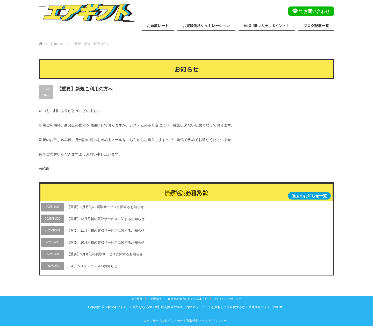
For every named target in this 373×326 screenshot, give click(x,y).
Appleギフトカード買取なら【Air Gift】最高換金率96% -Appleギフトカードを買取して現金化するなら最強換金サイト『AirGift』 (195, 307)
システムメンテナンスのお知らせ (92, 266)
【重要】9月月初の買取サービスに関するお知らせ (105, 254)
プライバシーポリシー (227, 298)
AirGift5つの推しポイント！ (267, 26)
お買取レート (158, 26)
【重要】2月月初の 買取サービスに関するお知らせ (105, 207)
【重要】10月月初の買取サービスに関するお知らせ (106, 242)
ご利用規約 (155, 298)
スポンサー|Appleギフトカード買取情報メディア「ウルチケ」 (186, 321)
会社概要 (137, 298)
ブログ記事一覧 (316, 26)
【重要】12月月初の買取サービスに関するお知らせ (106, 219)
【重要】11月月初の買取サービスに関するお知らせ (106, 230)
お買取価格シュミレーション (206, 26)
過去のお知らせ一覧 (309, 196)
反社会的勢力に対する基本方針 (188, 298)
